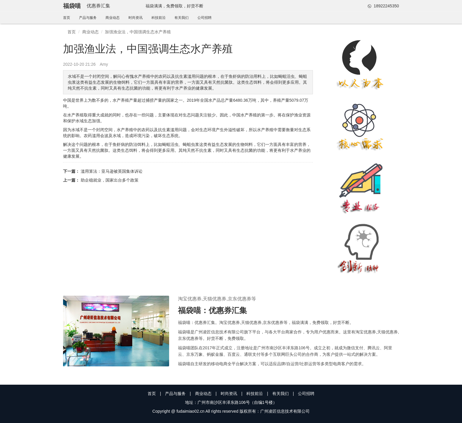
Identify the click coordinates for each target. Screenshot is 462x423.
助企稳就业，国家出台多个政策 (109, 180)
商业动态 (112, 18)
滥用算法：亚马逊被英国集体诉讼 (112, 171)
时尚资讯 (135, 18)
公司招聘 (204, 18)
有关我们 (181, 18)
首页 (66, 18)
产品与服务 (88, 18)
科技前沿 (158, 18)
